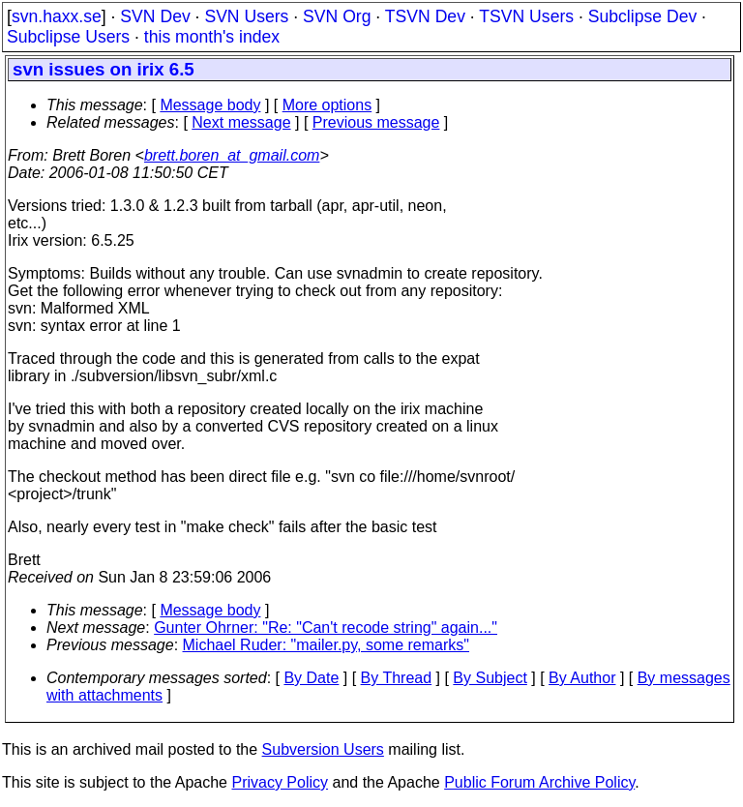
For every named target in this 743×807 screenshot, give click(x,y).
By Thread (396, 678)
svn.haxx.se (57, 16)
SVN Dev (155, 16)
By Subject (489, 678)
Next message (241, 122)
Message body (210, 105)
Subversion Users (323, 749)
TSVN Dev (425, 16)
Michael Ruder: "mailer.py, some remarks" (326, 645)
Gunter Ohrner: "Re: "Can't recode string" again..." (325, 627)
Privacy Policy (279, 782)
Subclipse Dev (642, 16)
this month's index (212, 36)
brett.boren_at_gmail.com (231, 155)
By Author (582, 678)
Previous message (376, 122)
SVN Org (337, 16)
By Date (311, 678)
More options (327, 105)
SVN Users (246, 16)
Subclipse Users (68, 36)
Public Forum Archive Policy (539, 782)
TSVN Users (526, 16)
